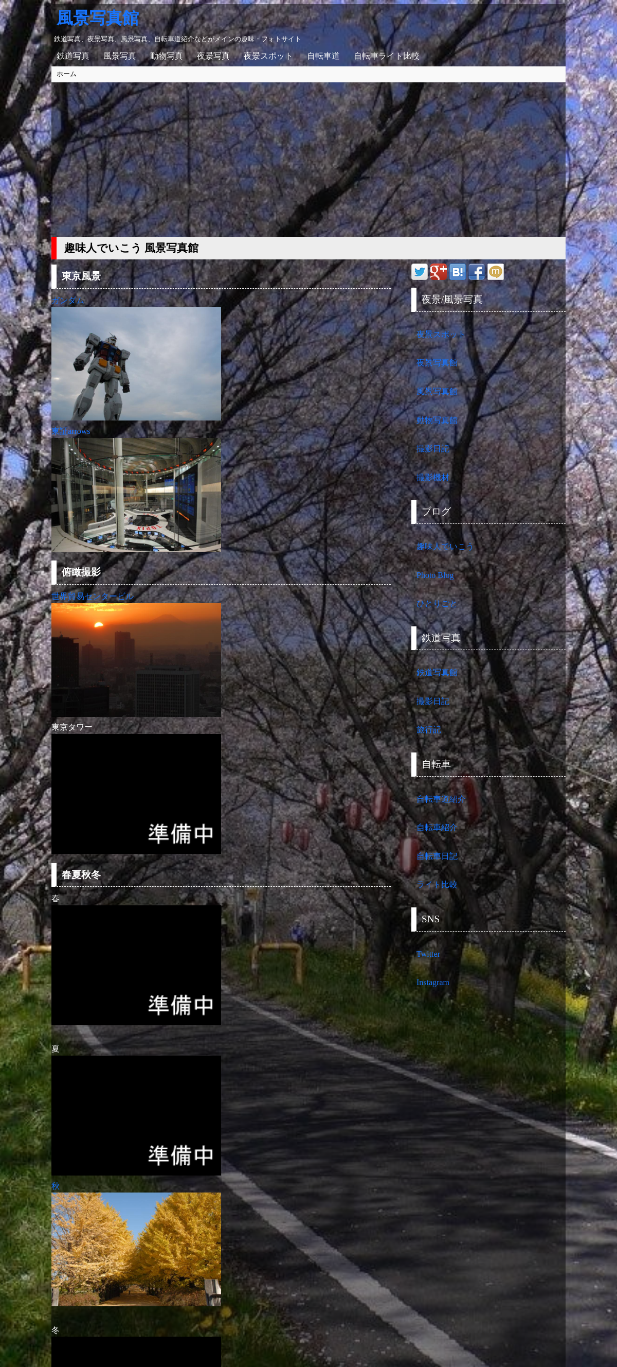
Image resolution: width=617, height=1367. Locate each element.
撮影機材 (432, 477)
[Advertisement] (308, 159)
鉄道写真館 (437, 672)
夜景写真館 (437, 362)
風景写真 (119, 55)
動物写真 (166, 55)
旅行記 (428, 729)
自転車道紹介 (441, 799)
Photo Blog (434, 575)
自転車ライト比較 (387, 55)
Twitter (428, 954)
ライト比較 (437, 884)
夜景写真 (213, 55)
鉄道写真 (73, 55)
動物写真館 (437, 420)
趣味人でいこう (445, 546)
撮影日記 (432, 448)
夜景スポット (268, 55)
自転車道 (323, 55)
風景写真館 (98, 18)
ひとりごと (437, 603)
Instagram (432, 982)
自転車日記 (437, 856)
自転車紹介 (437, 827)
